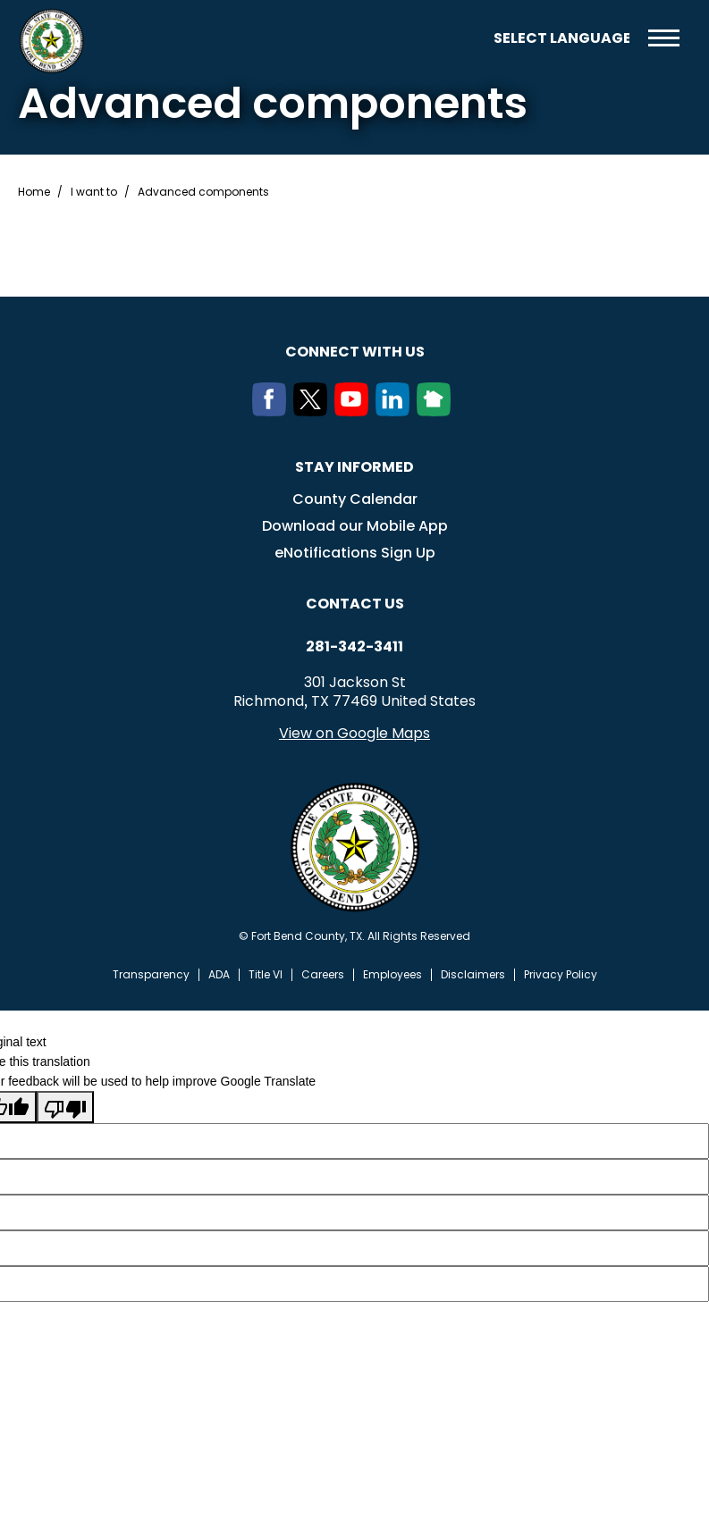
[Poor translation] (65, 1107)
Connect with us (355, 351)
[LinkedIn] (396, 411)
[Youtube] (355, 411)
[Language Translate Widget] (561, 38)
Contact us (355, 603)
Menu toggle (663, 37)
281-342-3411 (354, 647)
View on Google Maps (354, 733)
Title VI (266, 975)
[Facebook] (272, 411)
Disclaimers (473, 975)
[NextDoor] (437, 411)
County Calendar (355, 499)
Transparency (151, 975)
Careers (322, 975)
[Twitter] (313, 411)
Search (466, 38)
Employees (392, 975)
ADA (219, 975)
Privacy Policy (560, 975)
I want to (94, 192)
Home (34, 192)
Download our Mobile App (355, 526)
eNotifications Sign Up (354, 552)
